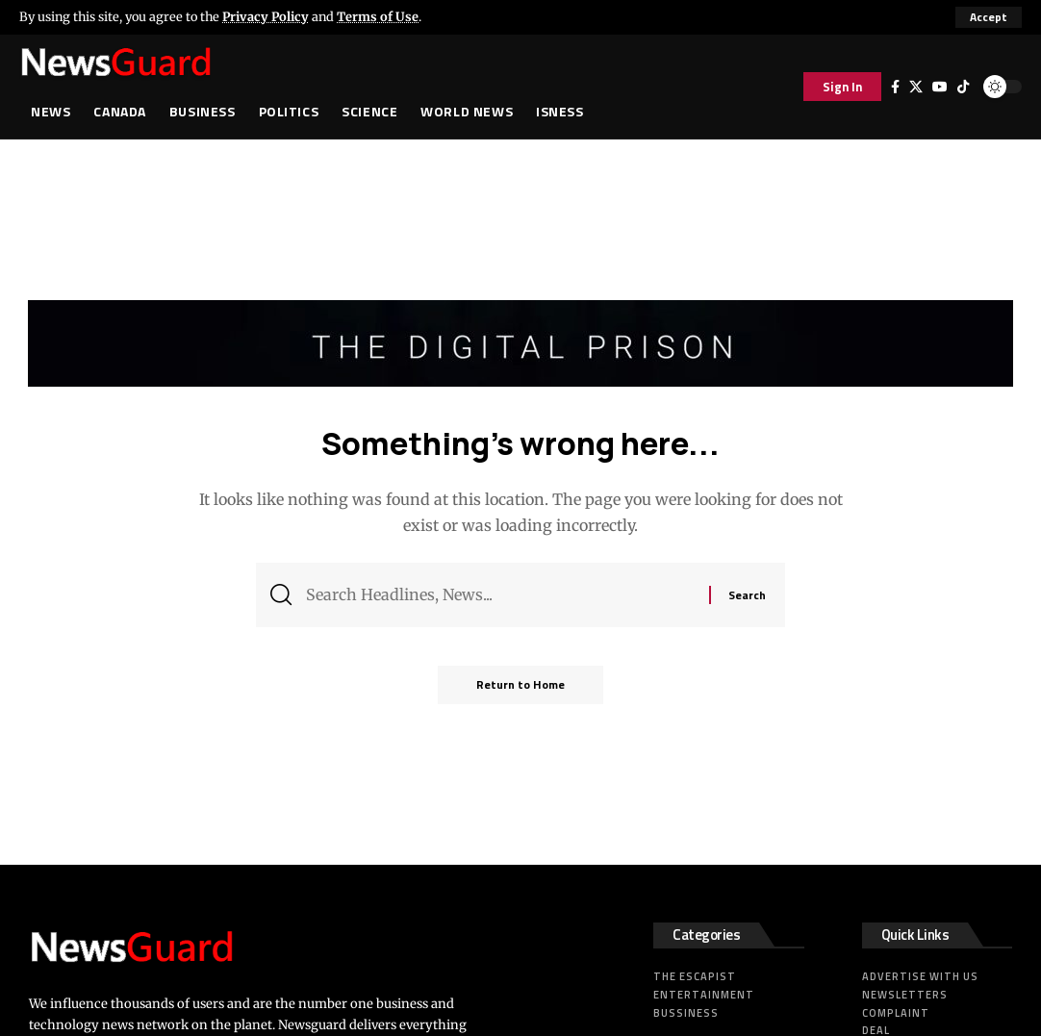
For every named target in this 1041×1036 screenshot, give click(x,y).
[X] (915, 86)
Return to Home (520, 684)
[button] (988, 17)
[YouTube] (939, 86)
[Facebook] (895, 86)
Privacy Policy (265, 16)
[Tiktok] (963, 86)
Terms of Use (378, 16)
